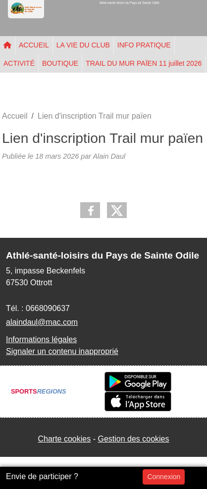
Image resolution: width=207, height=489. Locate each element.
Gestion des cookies (133, 439)
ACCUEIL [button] (34, 45)
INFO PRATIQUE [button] (144, 45)
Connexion (163, 477)
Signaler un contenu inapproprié (62, 351)
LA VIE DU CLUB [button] (83, 45)
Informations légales (41, 339)
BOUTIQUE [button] (60, 63)
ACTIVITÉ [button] (19, 63)
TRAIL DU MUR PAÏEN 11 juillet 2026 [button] (144, 63)
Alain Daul (109, 156)
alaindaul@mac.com (42, 322)
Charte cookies (64, 439)
